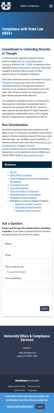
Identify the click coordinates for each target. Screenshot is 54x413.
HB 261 (13, 172)
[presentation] (29, 297)
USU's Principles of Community (24, 191)
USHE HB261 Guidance (21, 175)
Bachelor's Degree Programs (28, 204)
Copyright (32, 390)
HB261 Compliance (30, 5)
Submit (45, 308)
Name (8, 244)
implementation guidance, (28, 67)
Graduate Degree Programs (28, 210)
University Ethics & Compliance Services (27, 338)
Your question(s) (13, 278)
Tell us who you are (14, 267)
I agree (40, 406)
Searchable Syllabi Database (23, 197)
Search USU (19, 390)
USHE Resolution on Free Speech (25, 194)
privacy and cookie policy (20, 406)
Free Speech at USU (19, 185)
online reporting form (33, 155)
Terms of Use (34, 386)
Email (8, 255)
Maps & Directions (16, 386)
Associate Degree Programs (28, 207)
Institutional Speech (19, 188)
